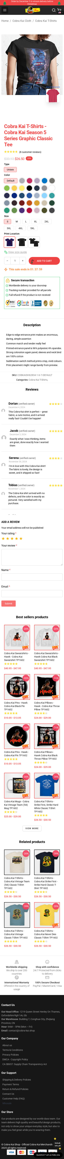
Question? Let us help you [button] (48, 1155)
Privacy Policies (10, 1054)
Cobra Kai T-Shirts (46, 20)
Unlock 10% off (58, 1144)
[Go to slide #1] (23, 112)
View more (32, 828)
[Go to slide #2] (41, 112)
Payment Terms (10, 1084)
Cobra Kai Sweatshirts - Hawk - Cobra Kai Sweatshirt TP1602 (16, 656)
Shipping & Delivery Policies (16, 1079)
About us (7, 1045)
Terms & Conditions (12, 1050)
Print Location (11, 233)
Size (6, 216)
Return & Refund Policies (15, 1089)
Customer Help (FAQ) (13, 1098)
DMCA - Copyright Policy (15, 1059)
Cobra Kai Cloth (21, 20)
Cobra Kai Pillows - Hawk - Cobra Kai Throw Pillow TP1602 (47, 706)
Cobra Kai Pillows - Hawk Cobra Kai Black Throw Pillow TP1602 (46, 755)
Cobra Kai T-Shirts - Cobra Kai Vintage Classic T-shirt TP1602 (16, 934)
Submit (8, 603)
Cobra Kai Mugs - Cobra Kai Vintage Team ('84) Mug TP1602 (16, 805)
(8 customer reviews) (30, 152)
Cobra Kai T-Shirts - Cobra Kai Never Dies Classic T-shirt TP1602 (46, 934)
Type (6, 164)
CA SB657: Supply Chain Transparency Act (24, 1064)
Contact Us (8, 1094)
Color (7, 175)
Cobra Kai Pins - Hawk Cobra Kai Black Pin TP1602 (15, 706)
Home (5, 20)
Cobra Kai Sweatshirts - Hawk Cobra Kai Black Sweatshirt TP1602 (46, 656)
